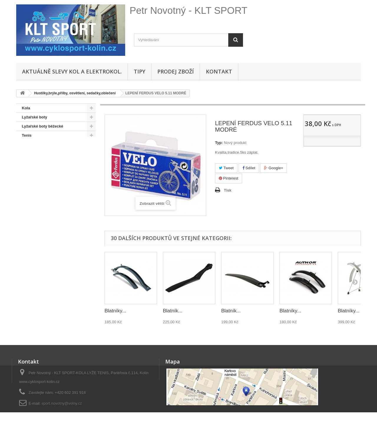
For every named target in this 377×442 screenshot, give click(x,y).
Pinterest (228, 178)
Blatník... (172, 311)
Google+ (273, 168)
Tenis (27, 135)
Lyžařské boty (34, 117)
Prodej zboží (175, 71)
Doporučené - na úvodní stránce (51, 181)
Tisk (228, 190)
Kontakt (219, 71)
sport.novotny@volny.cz (62, 403)
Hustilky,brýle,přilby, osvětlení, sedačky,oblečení (50, 212)
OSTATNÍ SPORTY (38, 153)
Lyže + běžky (33, 199)
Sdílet (248, 168)
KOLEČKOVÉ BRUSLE (42, 144)
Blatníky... (115, 311)
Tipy (139, 71)
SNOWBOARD (35, 162)
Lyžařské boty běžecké (42, 126)
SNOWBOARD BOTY (40, 172)
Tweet (226, 168)
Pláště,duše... (34, 190)
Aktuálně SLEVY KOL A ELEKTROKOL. (72, 71)
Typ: (219, 142)
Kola (26, 108)
